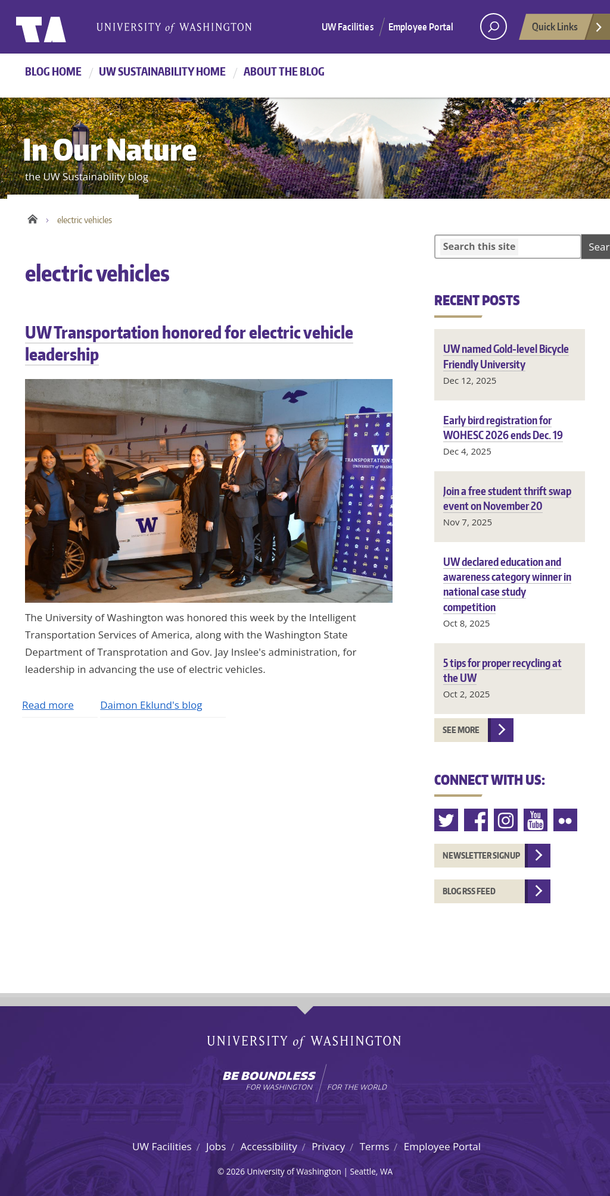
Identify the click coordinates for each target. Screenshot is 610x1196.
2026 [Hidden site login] (235, 1171)
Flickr (565, 820)
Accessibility (269, 1146)
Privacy (328, 1146)
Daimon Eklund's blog (151, 705)
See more (461, 730)
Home (32, 217)
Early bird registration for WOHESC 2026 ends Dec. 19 (503, 427)
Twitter (446, 820)
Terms (375, 1146)
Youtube (536, 820)
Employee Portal (420, 27)
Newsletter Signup (481, 855)
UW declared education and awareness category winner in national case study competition (507, 584)
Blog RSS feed (469, 891)
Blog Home (53, 71)
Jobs (216, 1146)
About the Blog (284, 71)
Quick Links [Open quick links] (567, 30)
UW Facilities (348, 27)
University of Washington (64, 27)
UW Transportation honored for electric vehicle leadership (189, 342)
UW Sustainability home (162, 71)
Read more (48, 705)
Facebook (476, 820)
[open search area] (493, 26)
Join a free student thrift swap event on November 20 (507, 498)
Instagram (506, 820)
